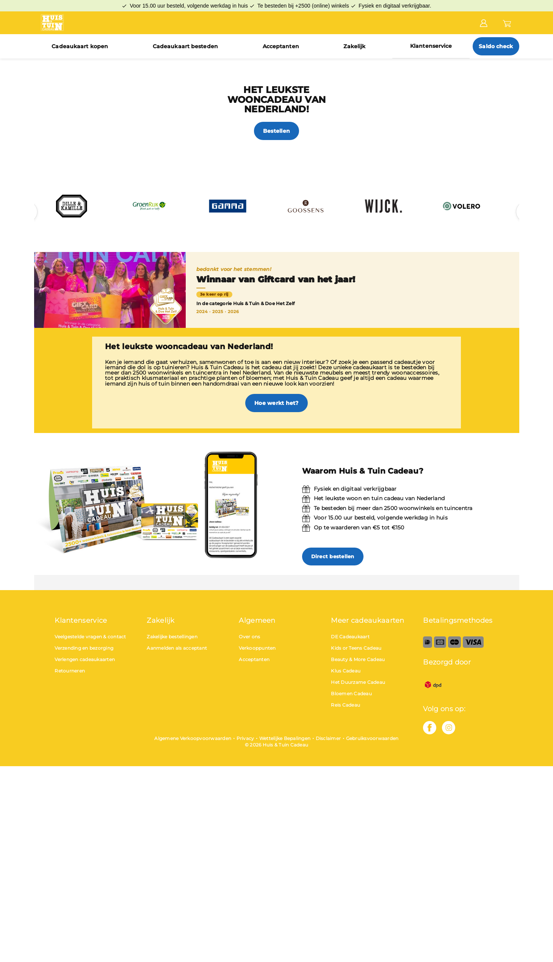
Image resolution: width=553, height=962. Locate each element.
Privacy (245, 738)
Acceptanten (281, 46)
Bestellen (276, 131)
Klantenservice (431, 46)
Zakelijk (354, 46)
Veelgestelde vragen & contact (90, 636)
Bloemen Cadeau (351, 693)
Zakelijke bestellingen (172, 636)
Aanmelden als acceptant (177, 648)
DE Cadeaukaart (350, 636)
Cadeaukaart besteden (185, 46)
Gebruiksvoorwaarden (372, 738)
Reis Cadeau (345, 705)
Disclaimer (328, 738)
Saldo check (496, 46)
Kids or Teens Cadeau (356, 648)
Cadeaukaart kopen (80, 46)
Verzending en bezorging (84, 648)
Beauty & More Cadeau (358, 659)
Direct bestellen (332, 556)
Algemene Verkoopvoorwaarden (192, 738)
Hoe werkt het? (276, 403)
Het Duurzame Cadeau (358, 682)
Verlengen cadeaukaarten (85, 659)
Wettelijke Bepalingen (284, 738)
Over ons (249, 636)
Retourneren (70, 671)
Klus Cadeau (345, 671)
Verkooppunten (257, 648)
